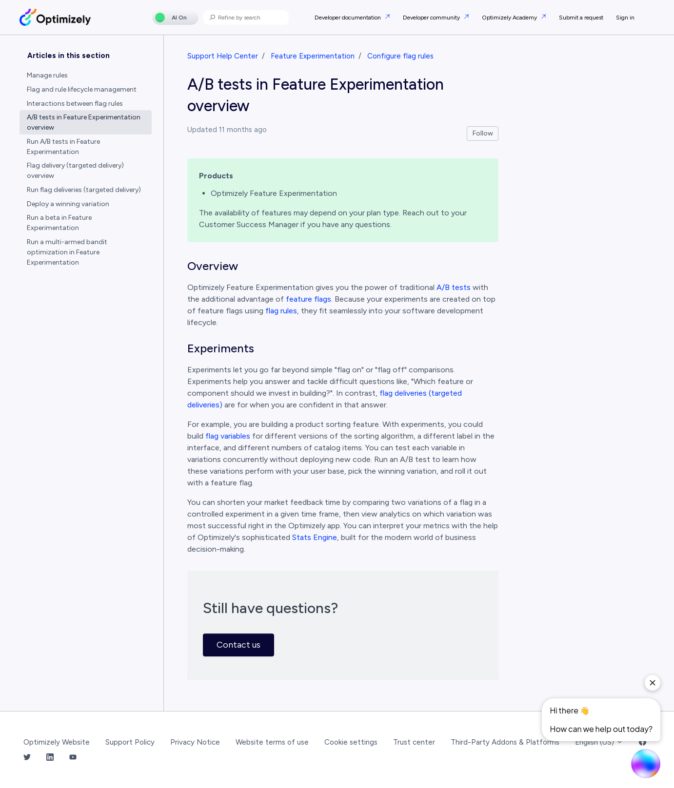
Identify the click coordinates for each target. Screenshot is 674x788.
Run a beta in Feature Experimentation (59, 222)
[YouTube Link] (72, 757)
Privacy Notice (195, 742)
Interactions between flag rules (75, 103)
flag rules (281, 310)
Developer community (432, 17)
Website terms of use (272, 742)
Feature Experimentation (313, 56)
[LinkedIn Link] (50, 757)
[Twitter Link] (27, 757)
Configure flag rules (400, 56)
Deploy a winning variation (68, 204)
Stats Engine (314, 537)
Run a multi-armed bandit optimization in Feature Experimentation (67, 252)
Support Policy (130, 742)
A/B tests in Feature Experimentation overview (83, 122)
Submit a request (581, 17)
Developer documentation (348, 17)
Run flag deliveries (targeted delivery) (84, 190)
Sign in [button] (625, 17)
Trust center (414, 742)
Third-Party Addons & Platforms (505, 742)
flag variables (227, 436)
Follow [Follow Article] (483, 133)
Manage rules (47, 75)
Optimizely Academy (510, 17)
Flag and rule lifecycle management (82, 89)
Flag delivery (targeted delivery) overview (75, 170)
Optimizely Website (56, 742)
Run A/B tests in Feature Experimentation (63, 146)
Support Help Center (222, 56)
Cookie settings (350, 742)
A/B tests (453, 287)
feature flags (308, 299)
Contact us (238, 644)
